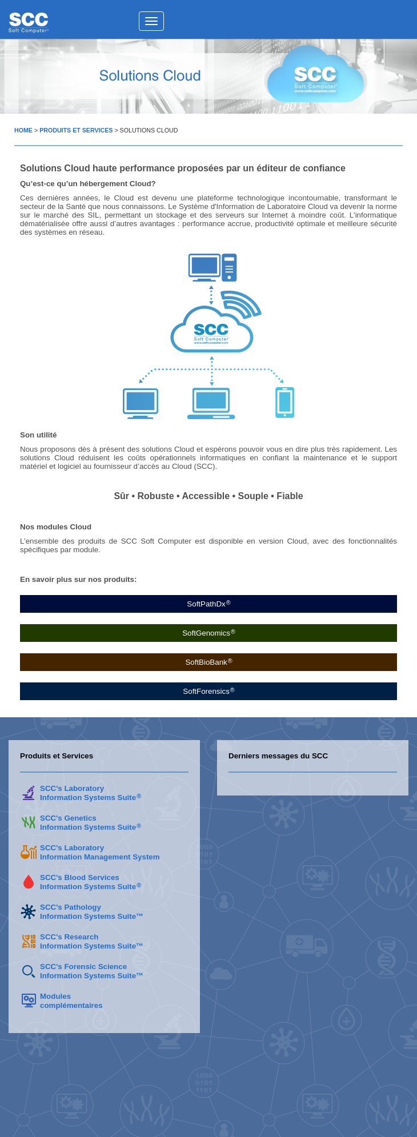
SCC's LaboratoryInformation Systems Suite (90, 793)
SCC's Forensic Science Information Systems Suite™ (91, 971)
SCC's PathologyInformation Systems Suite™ (91, 912)
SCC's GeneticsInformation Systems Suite (90, 822)
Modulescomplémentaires (71, 1001)
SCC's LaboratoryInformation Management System (100, 852)
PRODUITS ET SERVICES (76, 130)
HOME (23, 130)
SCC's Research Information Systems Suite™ (91, 941)
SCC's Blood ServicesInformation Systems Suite (90, 882)
